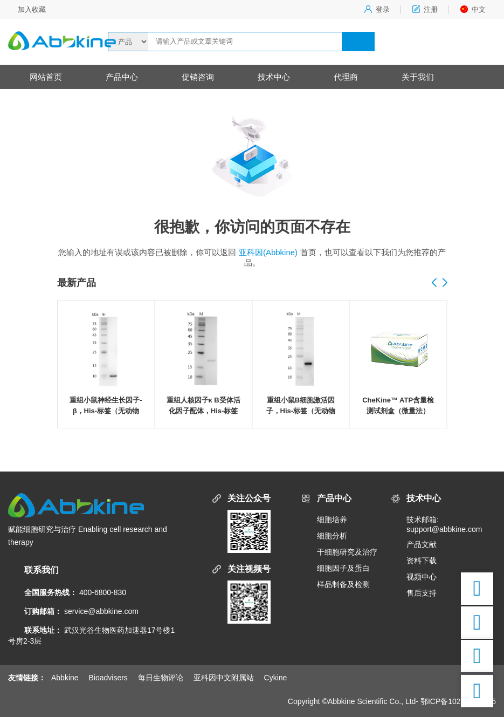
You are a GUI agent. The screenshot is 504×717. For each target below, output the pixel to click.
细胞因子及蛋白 (343, 568)
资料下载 (421, 560)
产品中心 (122, 76)
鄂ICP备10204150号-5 (458, 701)
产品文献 (421, 544)
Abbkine (65, 677)
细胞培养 (332, 519)
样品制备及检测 (343, 584)
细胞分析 (332, 535)
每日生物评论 (160, 677)
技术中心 (274, 76)
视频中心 (421, 576)
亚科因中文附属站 (224, 677)
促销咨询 (198, 76)
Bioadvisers (107, 677)
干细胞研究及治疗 (347, 552)
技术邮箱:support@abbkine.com (444, 524)
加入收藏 (32, 9)
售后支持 (421, 593)
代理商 (346, 76)
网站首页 (46, 76)
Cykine (275, 677)
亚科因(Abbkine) (268, 252)
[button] (444, 283)
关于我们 (418, 76)
